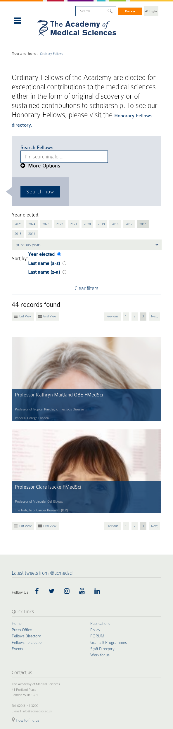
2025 (17, 168)
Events (17, 565)
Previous (118, 243)
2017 (114, 168)
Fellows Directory (26, 552)
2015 (138, 168)
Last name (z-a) (40, 203)
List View (24, 243)
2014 (150, 168)
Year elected (39, 188)
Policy (95, 546)
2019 (90, 168)
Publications (100, 540)
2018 (102, 168)
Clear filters (86, 217)
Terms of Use (59, 672)
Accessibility (77, 672)
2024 (29, 168)
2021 (66, 168)
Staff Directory (102, 565)
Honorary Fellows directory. (39, 78)
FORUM (97, 552)
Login (151, 9)
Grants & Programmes (108, 559)
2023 (41, 168)
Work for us (100, 571)
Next (155, 243)
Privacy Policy (39, 672)
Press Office (22, 546)
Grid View (46, 243)
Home (17, 540)
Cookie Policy (20, 672)
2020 (78, 168)
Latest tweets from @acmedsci (42, 490)
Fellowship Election (28, 559)
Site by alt (155, 706)
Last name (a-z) (40, 195)
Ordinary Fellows (38, 38)
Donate (130, 9)
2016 (126, 168)
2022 (54, 168)
